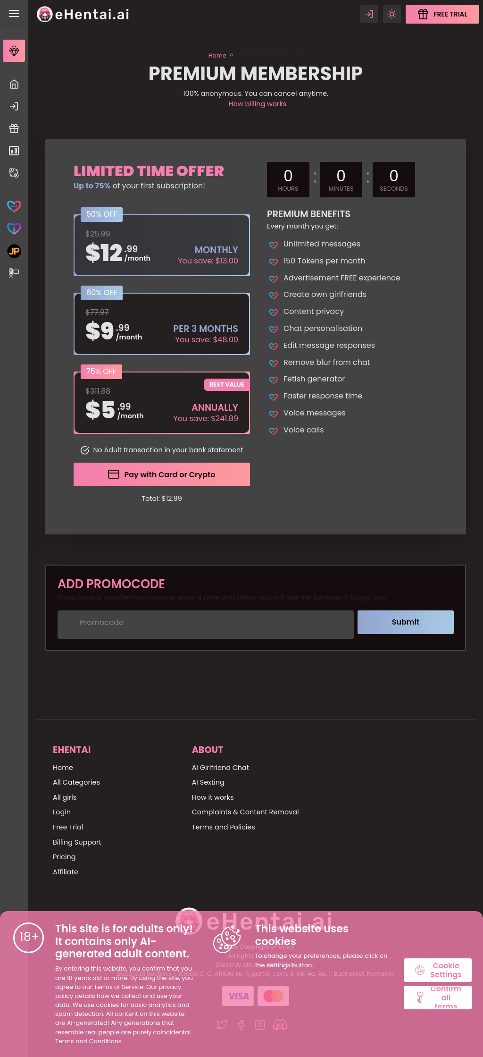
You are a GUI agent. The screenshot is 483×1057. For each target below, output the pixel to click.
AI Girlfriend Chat (220, 767)
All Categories (76, 782)
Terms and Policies (223, 827)
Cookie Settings (438, 970)
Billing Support (77, 842)
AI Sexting (208, 782)
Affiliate (65, 872)
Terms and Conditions (88, 1041)
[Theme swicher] (392, 14)
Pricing (64, 857)
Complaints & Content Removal (245, 812)
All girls (64, 797)
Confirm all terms (438, 997)
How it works (213, 797)
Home (217, 55)
